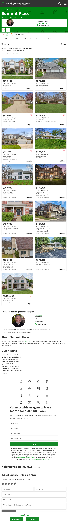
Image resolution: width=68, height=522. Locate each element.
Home (3, 10)
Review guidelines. (37, 485)
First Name (15, 391)
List (65, 49)
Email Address (15, 402)
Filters (63, 40)
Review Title (7, 468)
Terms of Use (46, 428)
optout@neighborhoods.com (25, 426)
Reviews (38, 34)
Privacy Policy (36, 428)
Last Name (14, 397)
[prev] (3, 63)
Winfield (9, 10)
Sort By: (4, 49)
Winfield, (4, 17)
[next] (31, 63)
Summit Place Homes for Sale (10, 34)
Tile (61, 49)
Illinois (10, 17)
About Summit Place (27, 34)
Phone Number (16, 407)
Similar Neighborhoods (50, 34)
